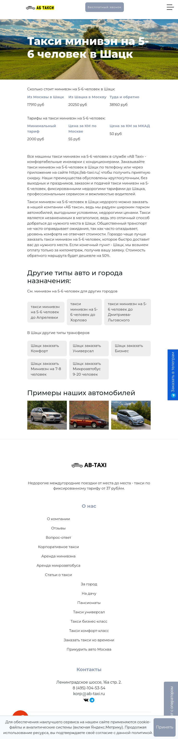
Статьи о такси (58, 574)
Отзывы (58, 528)
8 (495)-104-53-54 (89, 688)
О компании (58, 519)
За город (89, 584)
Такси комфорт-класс (89, 630)
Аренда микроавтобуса (58, 565)
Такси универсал (89, 612)
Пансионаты (89, 602)
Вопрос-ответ (58, 537)
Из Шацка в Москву (88, 97)
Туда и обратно (124, 97)
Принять (164, 727)
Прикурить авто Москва (89, 649)
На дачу (89, 593)
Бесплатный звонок (104, 7)
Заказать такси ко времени (89, 640)
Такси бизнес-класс (89, 621)
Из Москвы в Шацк (45, 97)
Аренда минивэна (58, 556)
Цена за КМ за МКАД (130, 126)
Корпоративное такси (58, 547)
